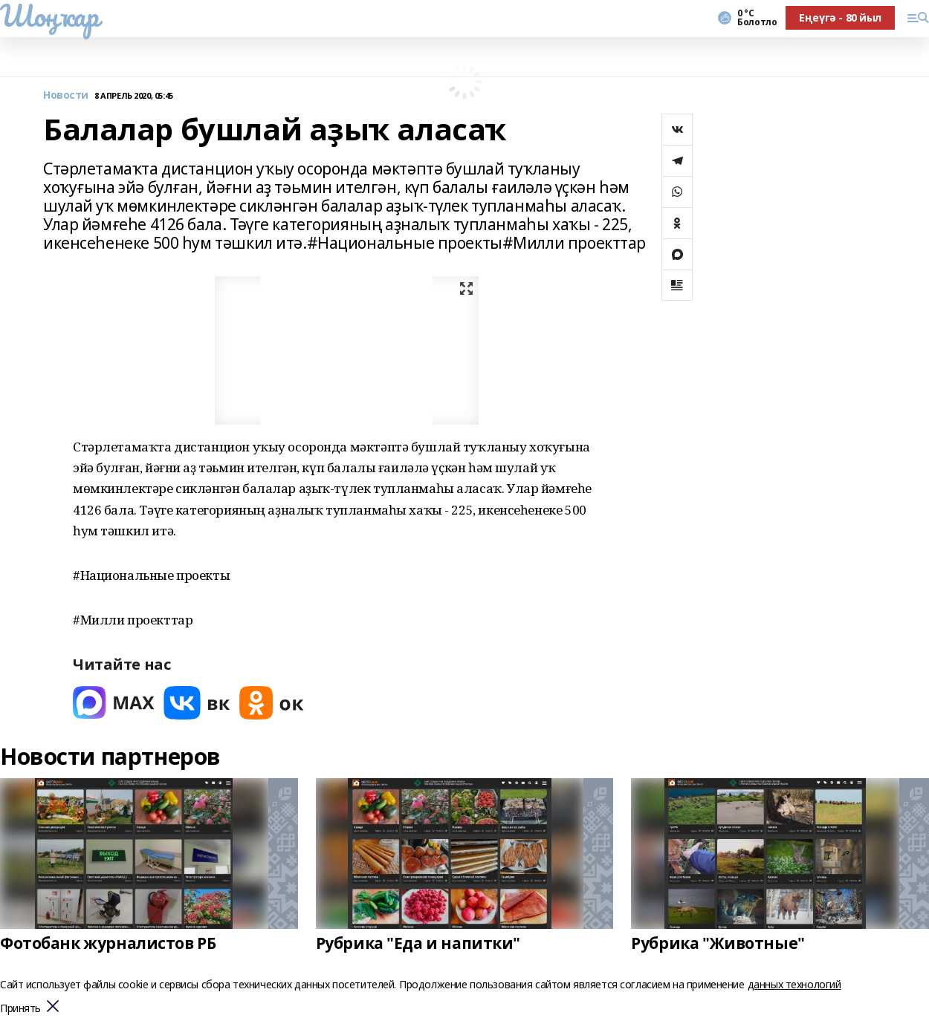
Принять (20, 1008)
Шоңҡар (49, 15)
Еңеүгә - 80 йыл (840, 17)
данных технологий (794, 984)
